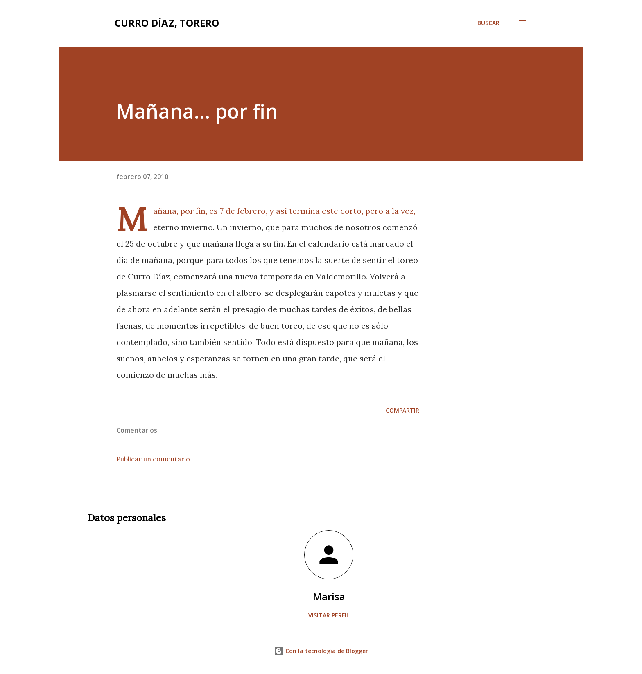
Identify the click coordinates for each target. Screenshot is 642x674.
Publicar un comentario (153, 459)
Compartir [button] (402, 410)
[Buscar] (488, 23)
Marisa (329, 596)
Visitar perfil (328, 615)
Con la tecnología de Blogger (321, 651)
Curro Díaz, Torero (167, 23)
